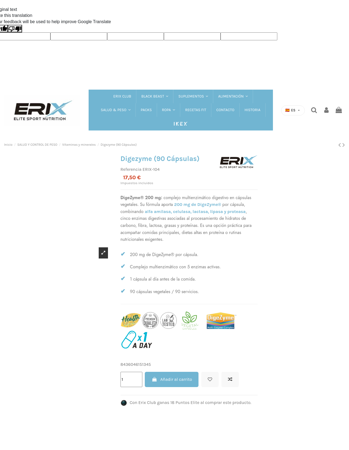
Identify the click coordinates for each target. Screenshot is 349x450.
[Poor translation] (15, 28)
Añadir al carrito (171, 379)
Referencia (131, 169)
